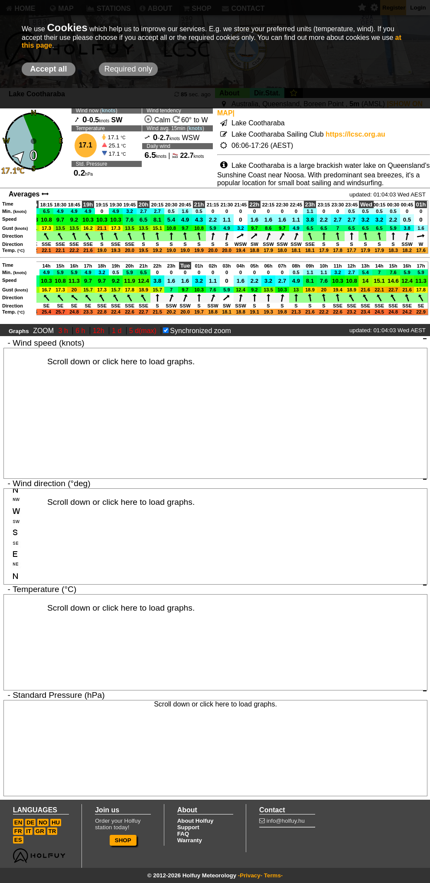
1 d (118, 330)
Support (188, 827)
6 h (81, 330)
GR (40, 831)
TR (52, 831)
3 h (64, 330)
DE (30, 822)
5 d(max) (144, 330)
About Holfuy (195, 821)
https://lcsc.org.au (355, 134)
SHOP (123, 840)
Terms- (273, 875)
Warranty (189, 840)
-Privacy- (250, 875)
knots (109, 111)
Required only (128, 69)
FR (18, 831)
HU (56, 822)
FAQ (183, 834)
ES (18, 840)
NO (43, 822)
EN (18, 822)
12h (99, 330)
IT (28, 831)
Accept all (48, 69)
